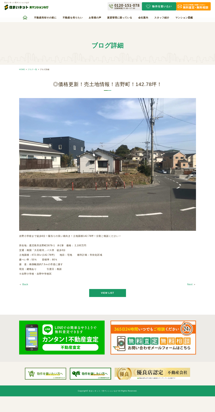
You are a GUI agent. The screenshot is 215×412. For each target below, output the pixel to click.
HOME (22, 69)
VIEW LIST (107, 293)
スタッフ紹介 (161, 17)
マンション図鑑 (184, 17)
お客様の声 (95, 17)
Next (190, 284)
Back (25, 284)
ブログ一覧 (32, 69)
